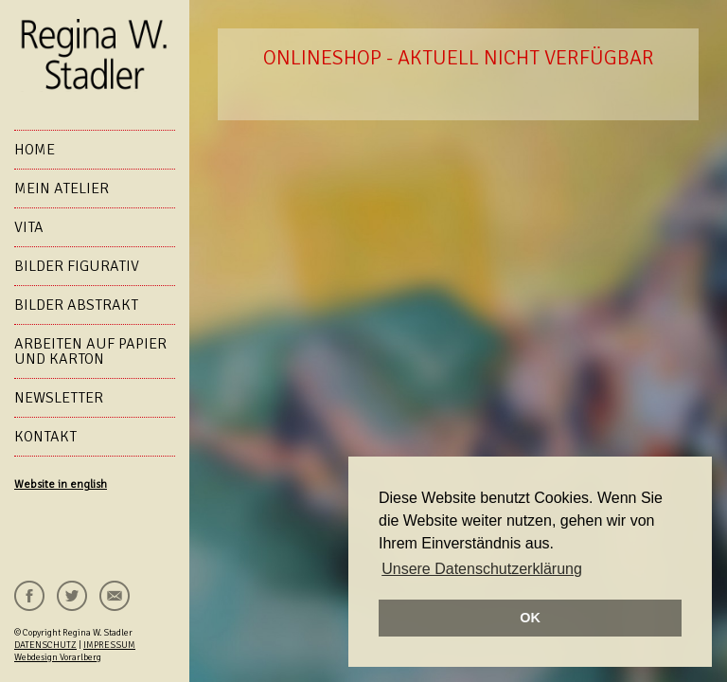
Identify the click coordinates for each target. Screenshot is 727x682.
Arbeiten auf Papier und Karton (90, 351)
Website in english (60, 484)
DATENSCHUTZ (45, 645)
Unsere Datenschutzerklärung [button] (481, 569)
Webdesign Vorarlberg (57, 657)
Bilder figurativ (76, 266)
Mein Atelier (61, 188)
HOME (34, 149)
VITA (29, 227)
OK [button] (530, 617)
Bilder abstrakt (76, 305)
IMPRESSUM (109, 645)
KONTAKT (45, 436)
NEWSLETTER (58, 397)
